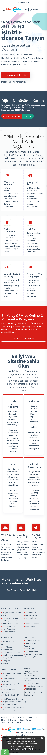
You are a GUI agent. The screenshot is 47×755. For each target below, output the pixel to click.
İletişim (35, 547)
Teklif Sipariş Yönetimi (11, 621)
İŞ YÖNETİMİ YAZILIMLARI (11, 608)
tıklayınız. (28, 748)
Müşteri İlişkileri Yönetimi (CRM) (14, 702)
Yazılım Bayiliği (30, 657)
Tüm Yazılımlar (18, 717)
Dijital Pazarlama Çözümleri (13, 699)
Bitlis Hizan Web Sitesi (25, 732)
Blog (3, 720)
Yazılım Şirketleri (31, 651)
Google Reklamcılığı (10, 658)
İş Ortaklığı (12, 720)
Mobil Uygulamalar (32, 626)
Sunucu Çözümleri (32, 623)
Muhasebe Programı (10, 618)
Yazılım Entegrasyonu (33, 654)
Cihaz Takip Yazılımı (10, 626)
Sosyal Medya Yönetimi (11, 652)
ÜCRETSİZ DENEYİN (11, 116)
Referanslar (32, 717)
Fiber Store (5, 717)
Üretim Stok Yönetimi (10, 623)
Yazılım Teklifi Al (7, 722)
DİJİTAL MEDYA (7, 637)
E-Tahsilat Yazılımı (9, 632)
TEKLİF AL (28, 116)
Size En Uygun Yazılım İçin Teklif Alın (23, 590)
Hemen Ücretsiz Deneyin (16, 75)
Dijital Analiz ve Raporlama (13, 655)
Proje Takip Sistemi (10, 629)
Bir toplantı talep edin (6, 545)
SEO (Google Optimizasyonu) (13, 707)
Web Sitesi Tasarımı (32, 612)
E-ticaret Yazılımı (31, 615)
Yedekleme (29, 649)
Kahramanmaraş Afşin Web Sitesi (15, 735)
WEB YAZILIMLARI (31, 608)
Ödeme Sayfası (25, 720)
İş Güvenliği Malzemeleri (34, 640)
